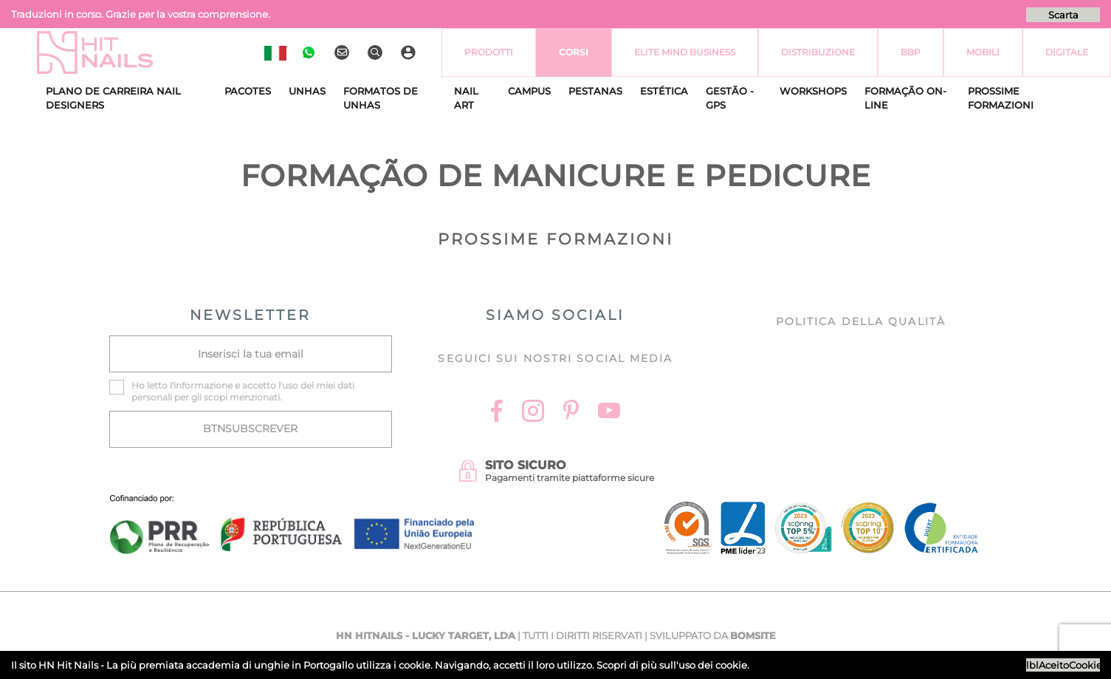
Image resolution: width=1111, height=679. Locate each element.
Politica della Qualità (861, 321)
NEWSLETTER (250, 315)
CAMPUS (529, 91)
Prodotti (488, 52)
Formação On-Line (905, 98)
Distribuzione (818, 52)
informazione (203, 385)
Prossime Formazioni (1000, 98)
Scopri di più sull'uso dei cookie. (672, 665)
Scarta (1063, 15)
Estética (664, 91)
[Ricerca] (377, 52)
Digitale (1066, 52)
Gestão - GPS (730, 98)
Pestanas (595, 91)
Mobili (983, 52)
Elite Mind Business (684, 52)
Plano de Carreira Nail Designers (113, 98)
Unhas (307, 91)
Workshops (813, 91)
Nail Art (466, 98)
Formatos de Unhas (380, 98)
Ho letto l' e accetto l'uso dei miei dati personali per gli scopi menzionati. (242, 391)
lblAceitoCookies (1063, 665)
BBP (911, 52)
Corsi (573, 52)
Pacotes (247, 91)
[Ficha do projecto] (292, 503)
